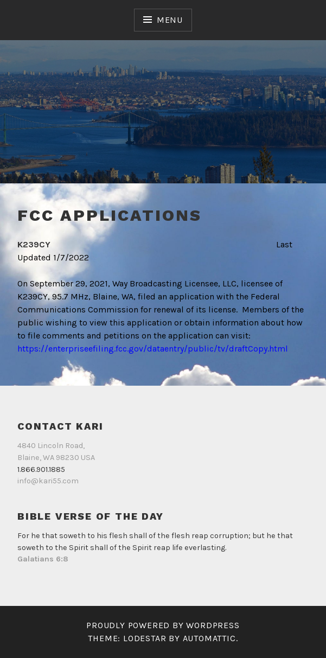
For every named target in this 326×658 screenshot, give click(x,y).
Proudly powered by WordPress (162, 625)
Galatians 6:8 (42, 559)
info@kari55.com (48, 480)
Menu (170, 20)
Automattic (209, 638)
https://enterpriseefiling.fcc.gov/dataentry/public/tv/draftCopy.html (152, 348)
